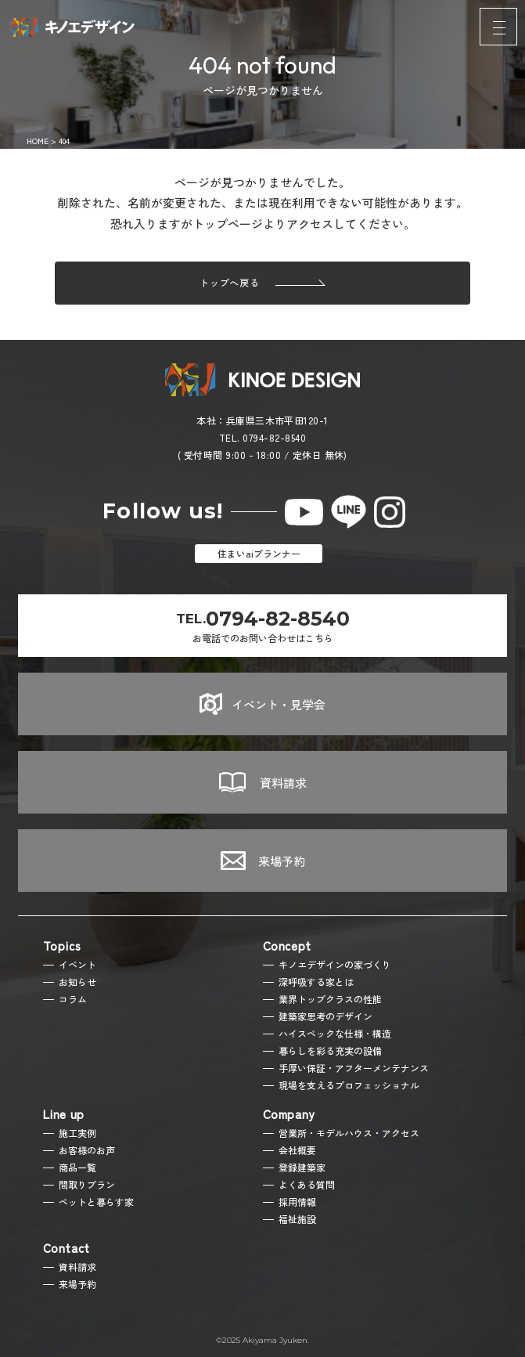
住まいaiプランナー (259, 553)
